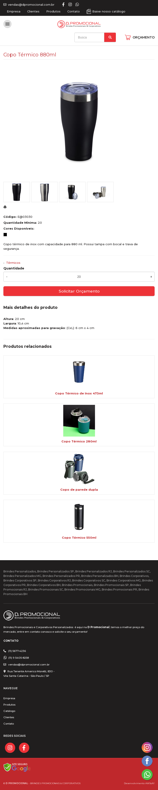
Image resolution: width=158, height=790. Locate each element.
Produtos (53, 11)
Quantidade (13, 268)
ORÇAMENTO (144, 37)
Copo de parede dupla (79, 489)
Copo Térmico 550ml (79, 537)
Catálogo (9, 711)
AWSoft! (150, 783)
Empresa (13, 11)
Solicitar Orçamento (79, 291)
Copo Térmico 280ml (79, 441)
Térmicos (13, 262)
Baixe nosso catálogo (108, 11)
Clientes (33, 11)
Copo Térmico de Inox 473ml (79, 393)
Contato (73, 11)
